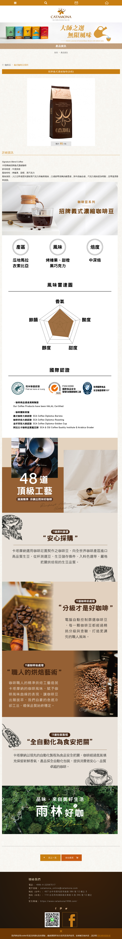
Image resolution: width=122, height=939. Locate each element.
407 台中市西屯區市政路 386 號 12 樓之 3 (66, 891)
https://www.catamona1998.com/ (58, 901)
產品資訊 (64, 53)
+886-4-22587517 (45, 885)
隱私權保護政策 (104, 936)
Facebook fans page (69, 919)
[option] (61, 112)
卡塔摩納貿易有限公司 (61, 13)
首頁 (56, 53)
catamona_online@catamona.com (59, 888)
